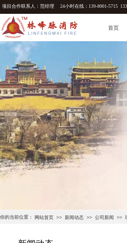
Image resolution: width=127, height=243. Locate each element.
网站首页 (44, 217)
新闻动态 (74, 217)
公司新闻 (104, 217)
